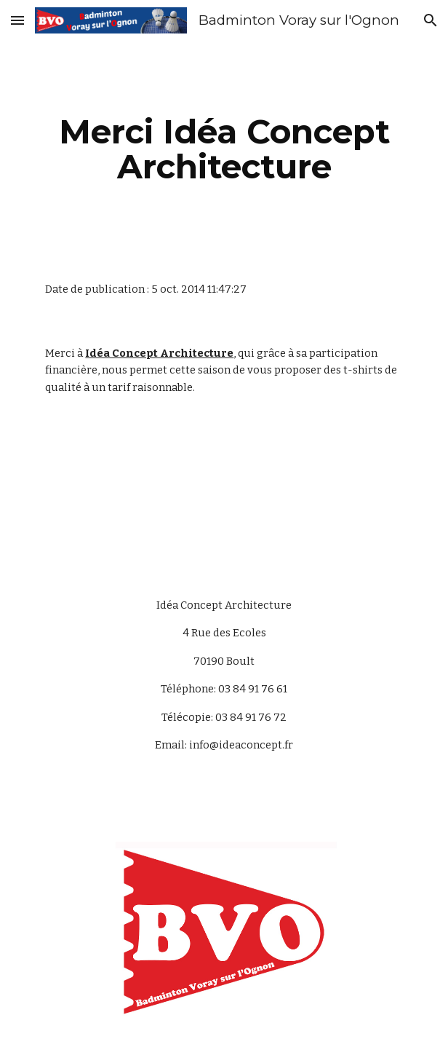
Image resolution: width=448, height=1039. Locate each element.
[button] (17, 20)
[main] (223, 149)
